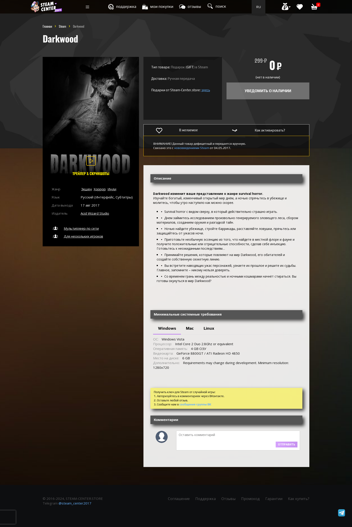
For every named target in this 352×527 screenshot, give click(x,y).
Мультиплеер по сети (75, 228)
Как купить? (298, 498)
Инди (112, 189)
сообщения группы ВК (195, 404)
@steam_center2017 (75, 503)
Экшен (86, 189)
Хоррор (100, 189)
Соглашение (179, 498)
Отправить (286, 444)
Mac (190, 328)
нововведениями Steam (191, 148)
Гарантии (273, 498)
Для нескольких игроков (77, 236)
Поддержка (205, 498)
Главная (47, 26)
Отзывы (228, 498)
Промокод (250, 498)
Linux (209, 328)
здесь (205, 90)
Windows (167, 328)
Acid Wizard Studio (95, 213)
